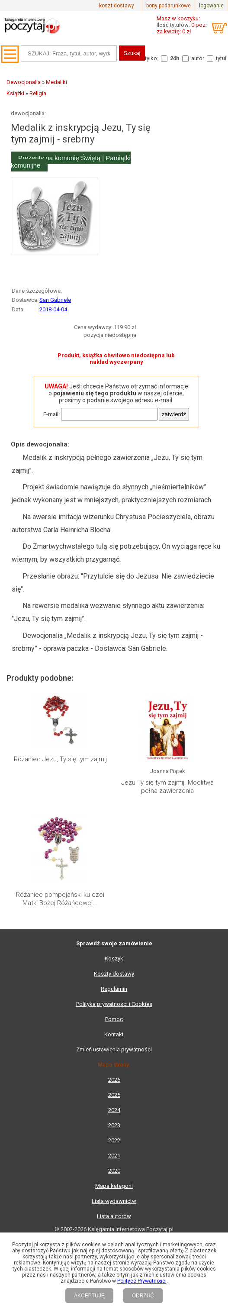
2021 (114, 1155)
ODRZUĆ (143, 1296)
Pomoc (114, 1019)
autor (197, 58)
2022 (114, 1140)
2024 (114, 1110)
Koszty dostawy (114, 973)
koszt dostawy (116, 6)
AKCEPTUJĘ (89, 1296)
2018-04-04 (53, 309)
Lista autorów (114, 1216)
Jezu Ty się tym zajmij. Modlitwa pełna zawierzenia (167, 787)
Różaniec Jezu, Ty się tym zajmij (60, 759)
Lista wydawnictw (114, 1201)
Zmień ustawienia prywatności (114, 1049)
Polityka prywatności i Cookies (114, 1004)
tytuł (221, 58)
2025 (114, 1095)
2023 (114, 1125)
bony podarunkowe (168, 6)
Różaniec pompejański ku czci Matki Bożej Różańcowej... (60, 899)
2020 (114, 1170)
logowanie (211, 6)
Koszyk (114, 958)
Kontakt (114, 1034)
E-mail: (51, 414)
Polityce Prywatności (142, 1281)
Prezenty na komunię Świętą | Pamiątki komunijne (71, 161)
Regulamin (114, 989)
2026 (114, 1080)
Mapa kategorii (114, 1186)
